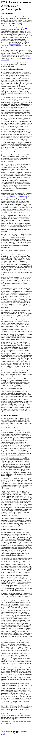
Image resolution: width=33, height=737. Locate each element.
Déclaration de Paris (14, 44)
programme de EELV (22, 37)
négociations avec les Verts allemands (16, 196)
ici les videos (17, 21)
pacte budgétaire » (14, 561)
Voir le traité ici (10, 161)
